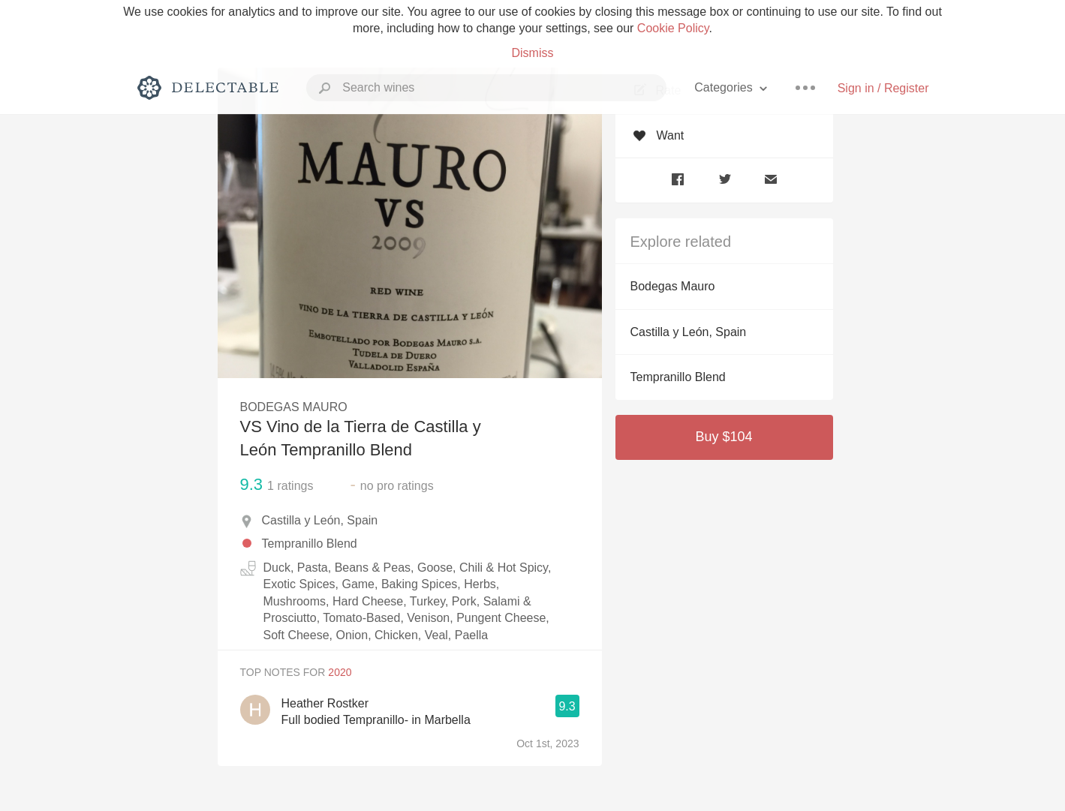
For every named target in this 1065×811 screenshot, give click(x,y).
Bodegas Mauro (672, 286)
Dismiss (533, 53)
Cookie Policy (673, 28)
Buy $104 (723, 436)
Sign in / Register (883, 88)
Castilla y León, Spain (688, 332)
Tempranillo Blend (678, 377)
